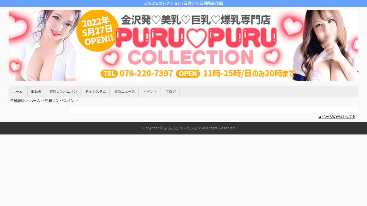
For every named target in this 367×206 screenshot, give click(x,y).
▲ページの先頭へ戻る (337, 116)
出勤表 (36, 92)
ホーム (17, 92)
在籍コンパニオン (63, 92)
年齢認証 (17, 100)
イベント (150, 92)
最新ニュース (124, 92)
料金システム (95, 92)
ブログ (170, 92)
